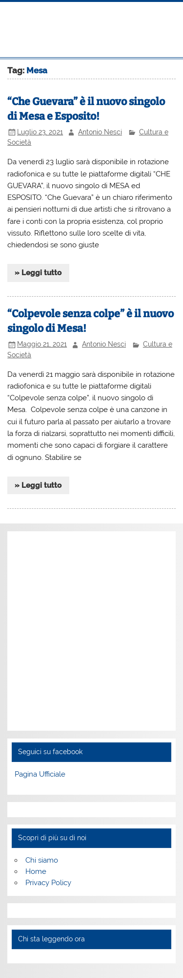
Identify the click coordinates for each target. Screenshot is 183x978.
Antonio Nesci (100, 132)
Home (35, 871)
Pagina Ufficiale (40, 774)
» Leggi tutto (38, 272)
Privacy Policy (48, 882)
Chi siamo (41, 860)
